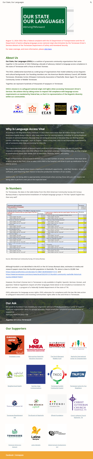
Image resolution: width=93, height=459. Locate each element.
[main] (46, 45)
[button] (91, 2)
